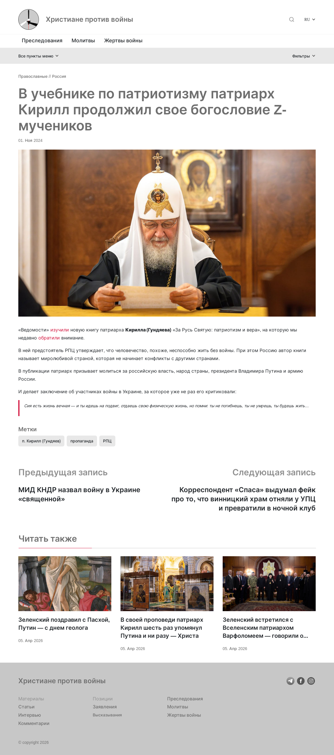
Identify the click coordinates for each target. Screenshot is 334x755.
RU (307, 19)
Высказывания (107, 714)
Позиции (103, 699)
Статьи (26, 707)
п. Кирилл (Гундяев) (41, 440)
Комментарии (34, 723)
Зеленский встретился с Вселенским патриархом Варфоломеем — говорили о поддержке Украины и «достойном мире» (263, 628)
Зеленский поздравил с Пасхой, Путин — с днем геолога (64, 623)
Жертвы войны (123, 40)
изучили (59, 330)
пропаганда (81, 440)
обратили (49, 338)
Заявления (105, 707)
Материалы (31, 699)
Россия (59, 76)
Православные (33, 76)
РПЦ (107, 440)
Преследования (42, 40)
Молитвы (83, 40)
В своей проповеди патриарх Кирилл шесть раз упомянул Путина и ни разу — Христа (161, 627)
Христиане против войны (89, 19)
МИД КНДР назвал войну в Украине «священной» (79, 494)
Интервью (29, 715)
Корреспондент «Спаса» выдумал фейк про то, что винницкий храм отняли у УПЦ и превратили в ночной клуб (243, 499)
